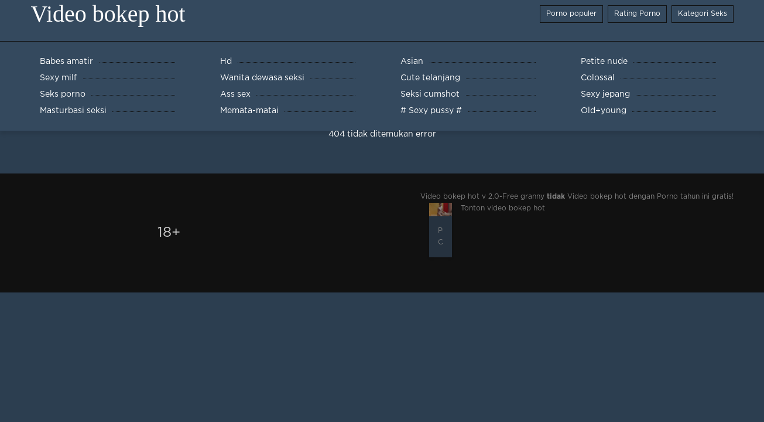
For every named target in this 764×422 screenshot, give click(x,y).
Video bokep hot (108, 14)
